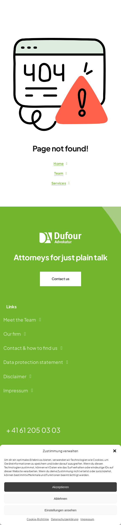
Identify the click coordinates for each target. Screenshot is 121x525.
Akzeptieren (60, 487)
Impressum (87, 519)
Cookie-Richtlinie (38, 519)
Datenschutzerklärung (65, 519)
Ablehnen (60, 498)
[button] (115, 451)
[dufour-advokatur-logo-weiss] (60, 233)
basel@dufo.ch (19, 442)
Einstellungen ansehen (60, 510)
